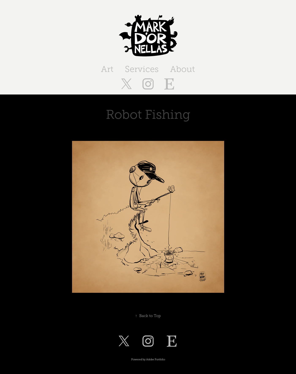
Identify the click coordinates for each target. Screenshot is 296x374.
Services (142, 69)
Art (107, 69)
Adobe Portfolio (155, 359)
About (182, 69)
